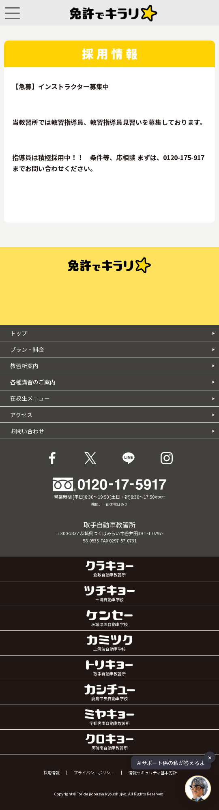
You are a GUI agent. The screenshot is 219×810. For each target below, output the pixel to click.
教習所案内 (112, 366)
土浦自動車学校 (109, 593)
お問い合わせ (112, 431)
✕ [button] (210, 757)
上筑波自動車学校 (109, 643)
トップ (112, 333)
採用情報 (51, 773)
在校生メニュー (112, 398)
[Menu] (12, 13)
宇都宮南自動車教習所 (109, 717)
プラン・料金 (112, 349)
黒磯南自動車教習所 (109, 742)
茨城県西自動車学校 (109, 618)
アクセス (112, 415)
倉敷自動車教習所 (110, 569)
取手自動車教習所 (109, 668)
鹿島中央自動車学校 (109, 692)
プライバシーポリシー (94, 773)
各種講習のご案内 (112, 382)
